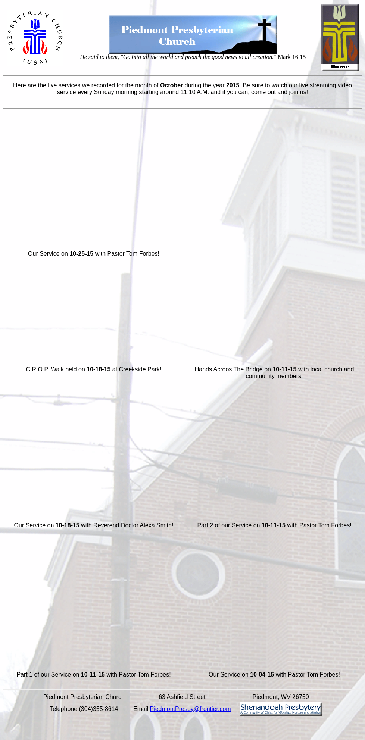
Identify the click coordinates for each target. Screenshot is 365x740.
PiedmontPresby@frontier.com (190, 709)
